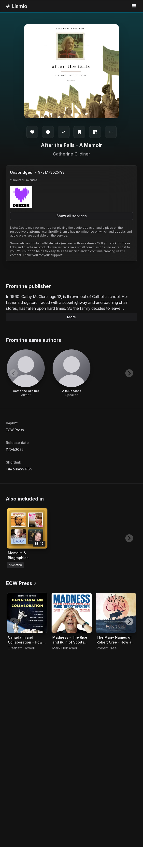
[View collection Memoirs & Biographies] (27, 528)
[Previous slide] (14, 373)
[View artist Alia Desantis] (71, 373)
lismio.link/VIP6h (19, 469)
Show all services (72, 216)
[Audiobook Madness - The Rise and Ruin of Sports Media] (71, 613)
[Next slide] (129, 373)
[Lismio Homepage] (16, 6)
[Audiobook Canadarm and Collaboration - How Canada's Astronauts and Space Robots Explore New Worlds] (27, 613)
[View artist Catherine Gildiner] (26, 373)
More (71, 317)
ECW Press (15, 430)
